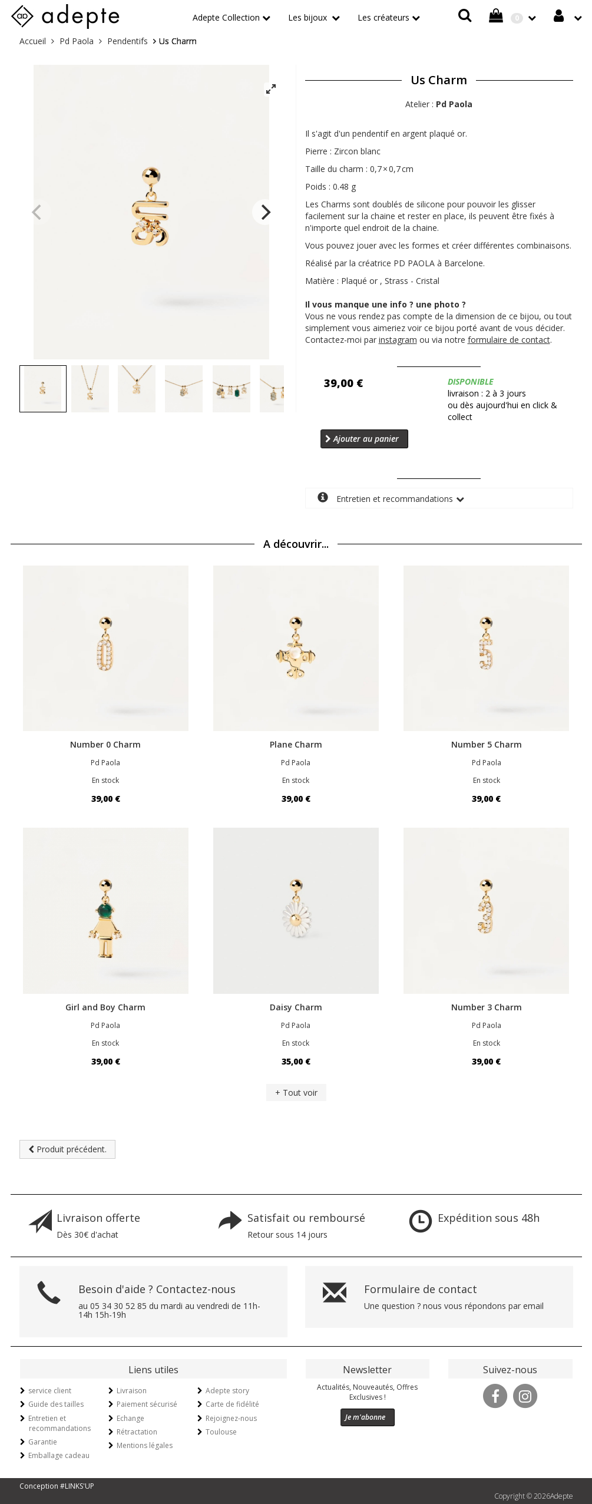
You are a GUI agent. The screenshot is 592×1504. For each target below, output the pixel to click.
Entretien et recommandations (385, 498)
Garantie (42, 1442)
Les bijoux (308, 17)
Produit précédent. (67, 1149)
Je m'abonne (365, 1417)
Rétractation (137, 1432)
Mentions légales (145, 1445)
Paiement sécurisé (147, 1404)
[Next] (265, 212)
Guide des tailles (56, 1404)
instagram (398, 339)
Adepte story (227, 1391)
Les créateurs (383, 17)
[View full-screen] (271, 89)
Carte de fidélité (232, 1404)
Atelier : (438, 104)
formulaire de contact (509, 339)
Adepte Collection (226, 17)
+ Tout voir (296, 1092)
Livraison (132, 1391)
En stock (105, 780)
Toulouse (221, 1432)
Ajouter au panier (362, 438)
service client (49, 1391)
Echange (130, 1418)
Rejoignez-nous (231, 1418)
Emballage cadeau (59, 1455)
